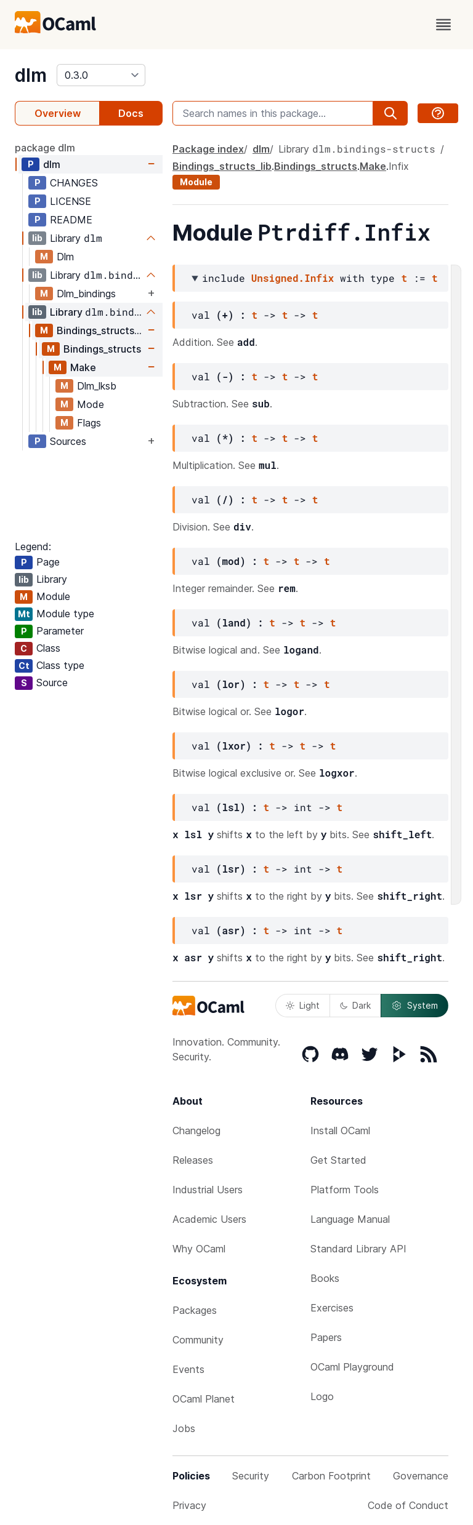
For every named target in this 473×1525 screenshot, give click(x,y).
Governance (420, 1476)
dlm (31, 75)
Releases (192, 1160)
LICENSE (70, 201)
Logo (322, 1396)
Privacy (189, 1505)
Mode (90, 404)
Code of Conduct (408, 1505)
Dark (355, 1005)
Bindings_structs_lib (101, 330)
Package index (208, 149)
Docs (131, 113)
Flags (89, 423)
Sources (68, 441)
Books (324, 1278)
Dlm (65, 256)
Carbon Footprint (331, 1476)
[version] (101, 75)
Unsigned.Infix (292, 277)
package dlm (45, 148)
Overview (57, 113)
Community (198, 1340)
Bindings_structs (102, 349)
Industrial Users (207, 1189)
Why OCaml (198, 1249)
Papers (326, 1337)
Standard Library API (358, 1249)
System (414, 1005)
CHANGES (74, 183)
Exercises (332, 1308)
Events (188, 1369)
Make (83, 367)
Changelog (196, 1130)
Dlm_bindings (86, 293)
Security (250, 1476)
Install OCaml (340, 1130)
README (71, 220)
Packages (194, 1310)
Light (303, 1005)
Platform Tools (344, 1189)
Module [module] (196, 182)
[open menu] (443, 24)
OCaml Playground (352, 1367)
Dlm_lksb (96, 386)
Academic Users (209, 1219)
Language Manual (350, 1219)
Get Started (338, 1160)
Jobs (183, 1428)
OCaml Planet (203, 1399)
